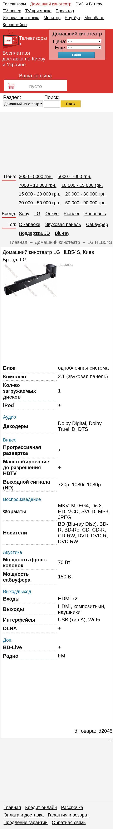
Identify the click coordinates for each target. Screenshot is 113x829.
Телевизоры (14, 4)
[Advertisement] (56, 141)
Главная (12, 807)
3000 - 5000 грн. (36, 176)
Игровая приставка (21, 17)
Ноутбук (72, 17)
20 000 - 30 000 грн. (86, 194)
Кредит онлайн (41, 807)
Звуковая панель (63, 224)
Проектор (65, 11)
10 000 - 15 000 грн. (82, 185)
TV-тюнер (12, 11)
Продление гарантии (26, 822)
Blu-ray (62, 233)
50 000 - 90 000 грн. (86, 202)
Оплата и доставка (24, 815)
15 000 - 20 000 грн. (39, 194)
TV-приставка (38, 11)
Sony (24, 213)
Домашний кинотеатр (50, 4)
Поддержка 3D (34, 233)
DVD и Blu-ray (88, 4)
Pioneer (71, 213)
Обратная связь (69, 822)
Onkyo (52, 213)
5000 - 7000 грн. (74, 176)
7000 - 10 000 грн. (37, 185)
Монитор (52, 17)
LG (37, 213)
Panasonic (95, 213)
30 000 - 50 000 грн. (39, 202)
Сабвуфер (97, 224)
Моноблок (94, 17)
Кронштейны (15, 24)
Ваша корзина (35, 75)
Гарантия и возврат (68, 815)
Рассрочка (72, 807)
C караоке (29, 224)
